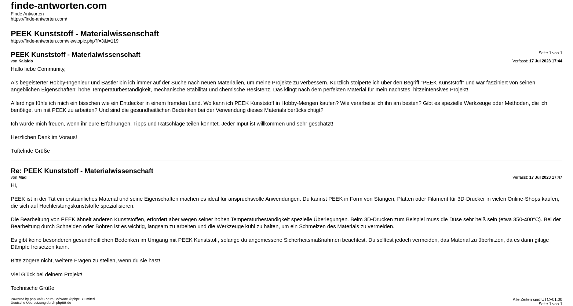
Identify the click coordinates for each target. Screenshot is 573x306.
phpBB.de (63, 303)
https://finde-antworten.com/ (39, 19)
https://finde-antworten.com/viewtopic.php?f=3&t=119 (64, 41)
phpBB (35, 299)
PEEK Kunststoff (198, 240)
